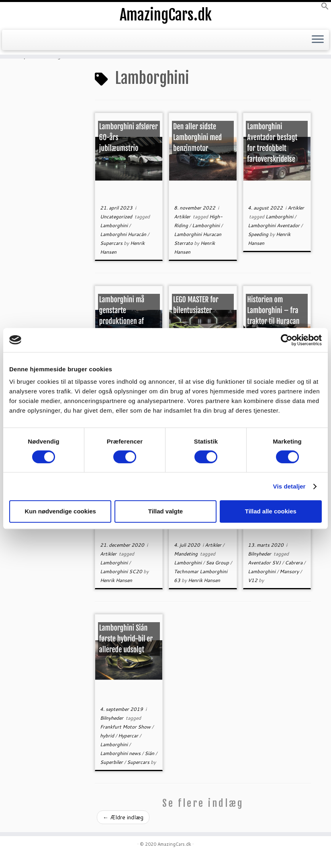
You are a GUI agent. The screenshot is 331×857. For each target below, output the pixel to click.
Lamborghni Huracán (123, 234)
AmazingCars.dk (165, 16)
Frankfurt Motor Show (126, 726)
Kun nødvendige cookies (60, 511)
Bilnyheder (260, 553)
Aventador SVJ (265, 562)
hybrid (107, 735)
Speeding (259, 234)
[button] (325, 8)
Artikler (183, 216)
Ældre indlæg (123, 817)
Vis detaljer (289, 486)
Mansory (290, 571)
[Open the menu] (318, 43)
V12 (253, 580)
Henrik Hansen (116, 580)
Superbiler (112, 762)
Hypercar (128, 735)
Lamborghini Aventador (274, 225)
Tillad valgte (165, 511)
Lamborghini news (121, 753)
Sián (150, 753)
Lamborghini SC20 (121, 571)
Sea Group (218, 562)
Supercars (112, 243)
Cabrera (294, 562)
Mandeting (186, 553)
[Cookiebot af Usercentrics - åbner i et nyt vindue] (286, 340)
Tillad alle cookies (270, 511)
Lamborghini (114, 225)
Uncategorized (116, 216)
